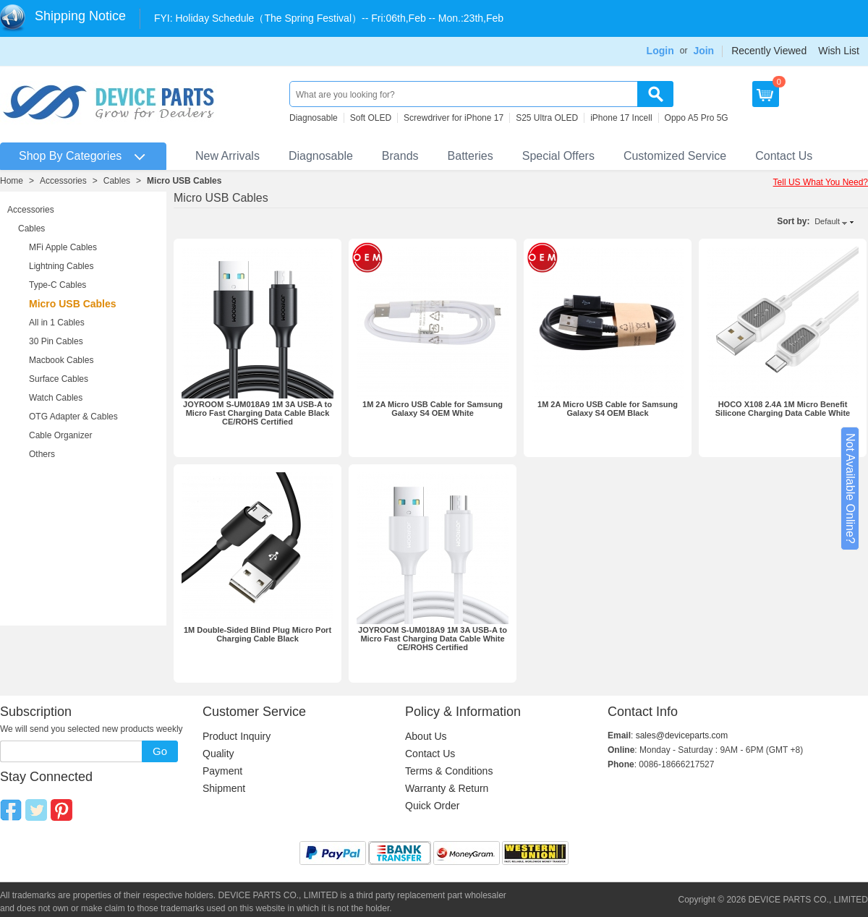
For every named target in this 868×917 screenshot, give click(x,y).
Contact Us (783, 156)
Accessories (63, 181)
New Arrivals (227, 156)
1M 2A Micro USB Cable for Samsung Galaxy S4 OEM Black (607, 408)
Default (827, 221)
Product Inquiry (237, 736)
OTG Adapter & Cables (73, 416)
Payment (222, 771)
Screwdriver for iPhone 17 (453, 118)
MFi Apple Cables (63, 247)
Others (42, 454)
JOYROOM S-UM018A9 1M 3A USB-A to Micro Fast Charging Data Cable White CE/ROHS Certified (432, 639)
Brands (400, 156)
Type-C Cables (57, 285)
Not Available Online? (850, 488)
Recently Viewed (769, 50)
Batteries (470, 156)
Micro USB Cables (184, 181)
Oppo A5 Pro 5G (696, 118)
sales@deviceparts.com (682, 735)
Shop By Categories (70, 156)
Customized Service (675, 156)
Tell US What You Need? (820, 182)
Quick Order (432, 805)
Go (160, 751)
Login (660, 50)
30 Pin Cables (56, 341)
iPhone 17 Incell (621, 118)
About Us (426, 736)
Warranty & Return (446, 788)
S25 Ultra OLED (547, 118)
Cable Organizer (60, 435)
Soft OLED (370, 118)
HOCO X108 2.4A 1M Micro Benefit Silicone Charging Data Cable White (782, 408)
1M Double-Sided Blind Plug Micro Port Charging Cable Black (257, 634)
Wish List (838, 50)
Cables (116, 181)
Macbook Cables (61, 360)
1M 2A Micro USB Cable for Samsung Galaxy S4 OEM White (432, 408)
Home (11, 181)
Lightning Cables (61, 266)
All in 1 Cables (57, 322)
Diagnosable (313, 118)
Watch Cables (55, 398)
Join (703, 50)
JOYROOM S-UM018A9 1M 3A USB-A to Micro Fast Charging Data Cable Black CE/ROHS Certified (257, 413)
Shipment (224, 788)
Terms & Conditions (449, 771)
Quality (218, 753)
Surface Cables (58, 379)
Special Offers (558, 156)
